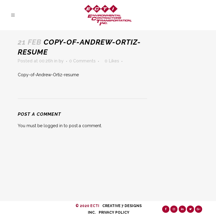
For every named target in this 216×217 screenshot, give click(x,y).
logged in (53, 125)
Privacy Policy (114, 212)
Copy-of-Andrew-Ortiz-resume (48, 74)
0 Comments (82, 60)
